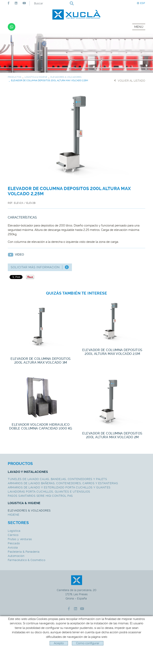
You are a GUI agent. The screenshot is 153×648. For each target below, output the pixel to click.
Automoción (16, 555)
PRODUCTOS (14, 77)
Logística (14, 530)
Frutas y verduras (20, 539)
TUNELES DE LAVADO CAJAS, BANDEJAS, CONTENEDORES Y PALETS (57, 479)
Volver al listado (129, 80)
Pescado (14, 543)
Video (16, 254)
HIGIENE (14, 514)
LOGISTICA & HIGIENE (36, 77)
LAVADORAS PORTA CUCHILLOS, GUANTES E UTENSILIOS (49, 491)
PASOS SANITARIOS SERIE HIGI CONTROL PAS (40, 495)
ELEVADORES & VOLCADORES (65, 77)
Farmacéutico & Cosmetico (26, 560)
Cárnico (13, 535)
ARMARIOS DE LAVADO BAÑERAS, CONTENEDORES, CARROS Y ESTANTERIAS (63, 483)
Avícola (13, 547)
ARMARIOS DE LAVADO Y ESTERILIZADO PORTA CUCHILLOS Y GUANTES (59, 487)
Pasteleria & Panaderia (23, 551)
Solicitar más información (40, 267)
